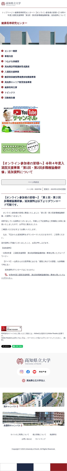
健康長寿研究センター (24, 12)
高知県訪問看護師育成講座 (17, 67)
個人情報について (39, 434)
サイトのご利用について (20, 434)
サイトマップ (40, 439)
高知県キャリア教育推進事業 (18, 82)
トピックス (10, 92)
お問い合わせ (27, 439)
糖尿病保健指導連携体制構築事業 (20, 77)
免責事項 (53, 434)
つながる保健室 (12, 61)
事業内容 (9, 56)
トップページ (7, 12)
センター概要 (11, 51)
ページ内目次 (33, 182)
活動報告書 (10, 98)
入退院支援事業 (12, 72)
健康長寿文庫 (11, 87)
